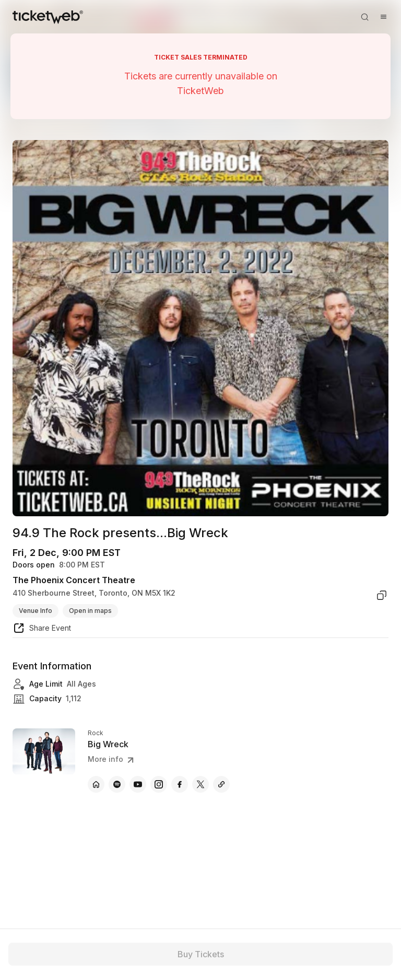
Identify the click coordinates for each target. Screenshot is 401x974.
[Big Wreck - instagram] (158, 784)
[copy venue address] (381, 595)
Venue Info (35, 610)
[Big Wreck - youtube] (137, 784)
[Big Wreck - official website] (96, 784)
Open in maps (90, 610)
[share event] (42, 629)
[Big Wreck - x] (200, 784)
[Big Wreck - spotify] (117, 784)
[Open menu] (383, 16)
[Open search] (364, 16)
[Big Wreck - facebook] (179, 784)
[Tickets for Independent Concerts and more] (48, 16)
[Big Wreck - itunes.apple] (221, 784)
